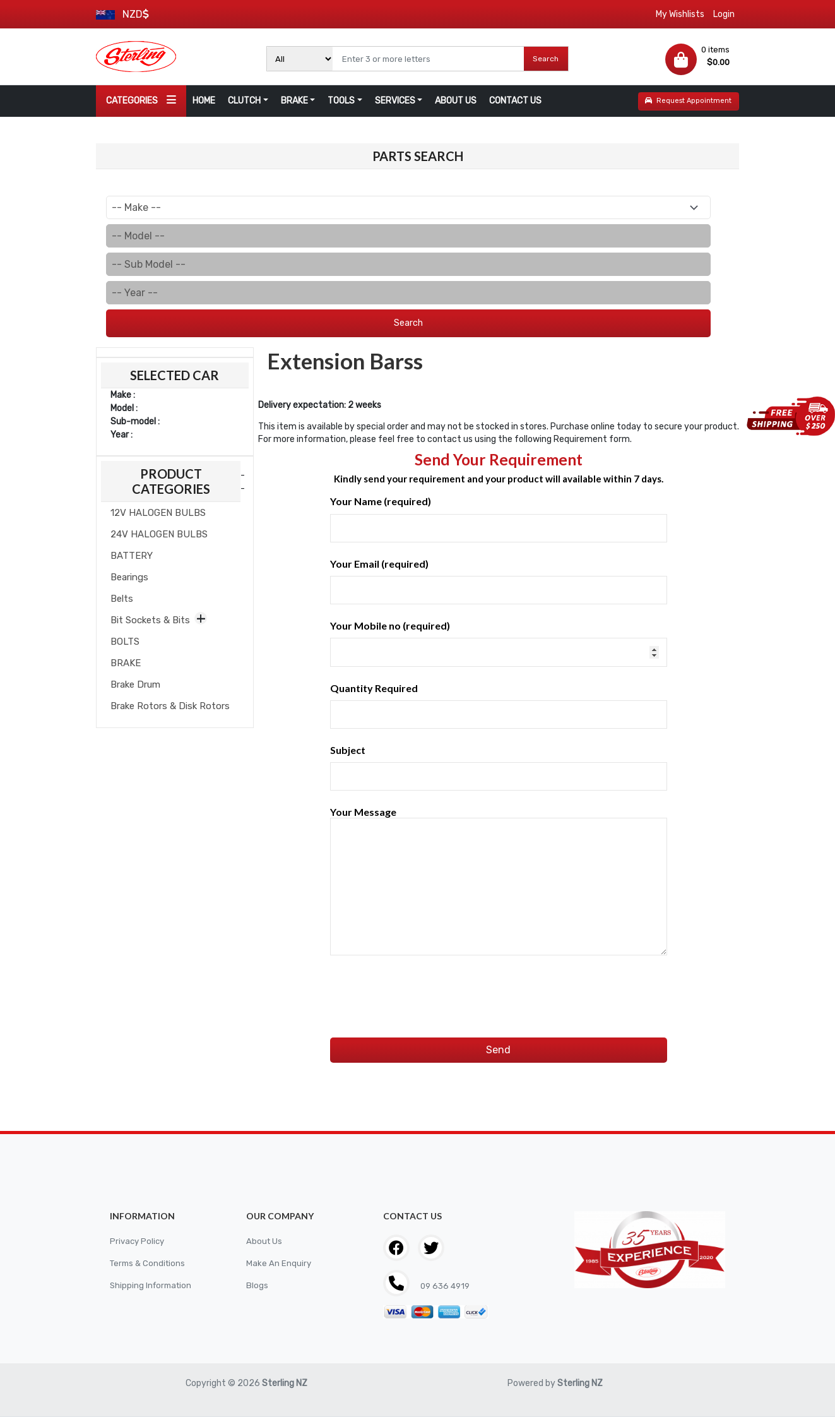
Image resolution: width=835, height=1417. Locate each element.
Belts (121, 598)
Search (546, 58)
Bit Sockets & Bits (150, 620)
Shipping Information (153, 1285)
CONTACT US (515, 100)
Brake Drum (135, 684)
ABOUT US (456, 100)
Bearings (129, 577)
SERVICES (395, 100)
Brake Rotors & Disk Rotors (170, 706)
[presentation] (426, 983)
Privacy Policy (138, 1241)
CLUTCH (244, 100)
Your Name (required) (498, 518)
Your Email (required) (498, 581)
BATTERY (131, 555)
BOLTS (124, 641)
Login (724, 14)
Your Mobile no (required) (498, 642)
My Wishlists (680, 14)
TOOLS (341, 100)
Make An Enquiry (279, 1263)
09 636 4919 (445, 1286)
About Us (264, 1241)
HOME (203, 100)
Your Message (498, 881)
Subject (498, 767)
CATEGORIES (141, 100)
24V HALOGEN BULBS (159, 534)
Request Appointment (688, 101)
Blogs (257, 1285)
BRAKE (294, 100)
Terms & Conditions (149, 1263)
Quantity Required (498, 705)
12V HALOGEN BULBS (158, 512)
